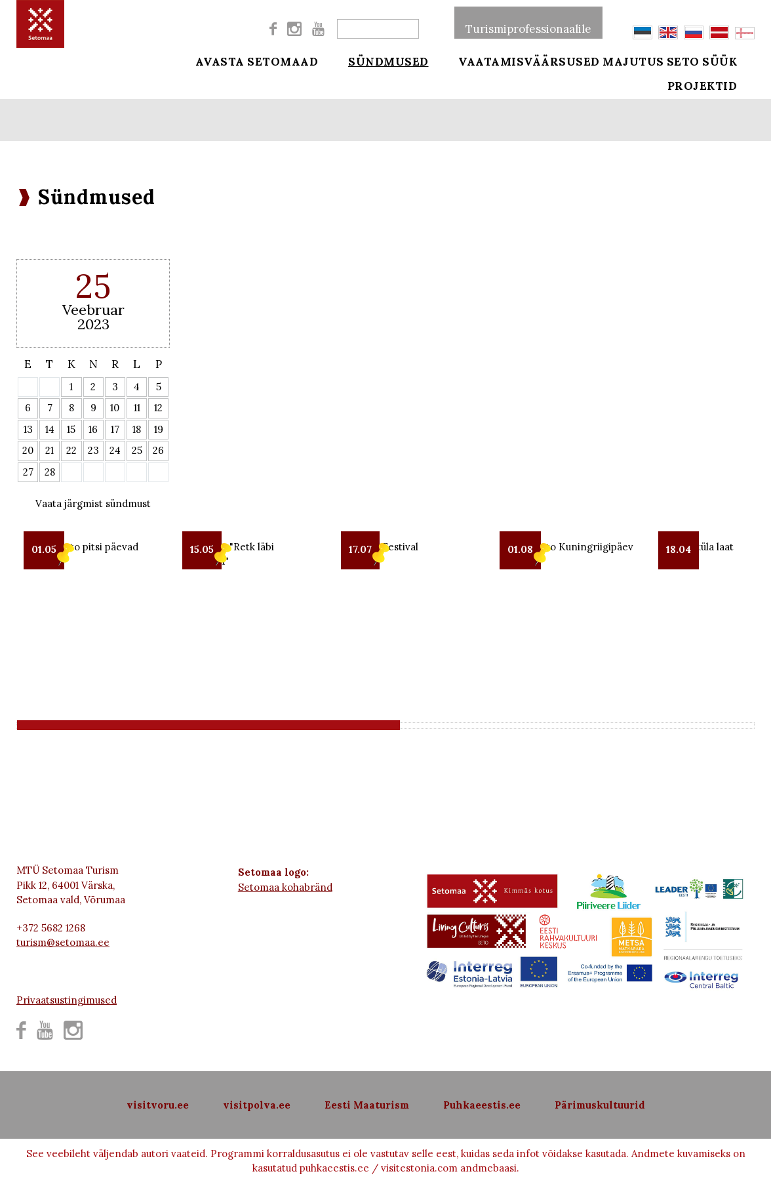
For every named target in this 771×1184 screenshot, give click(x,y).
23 (93, 450)
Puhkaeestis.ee (482, 1105)
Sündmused (379, 60)
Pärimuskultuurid (600, 1105)
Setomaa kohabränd (285, 887)
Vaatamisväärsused (511, 60)
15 (71, 429)
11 (137, 407)
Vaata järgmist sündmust (93, 503)
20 (27, 450)
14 (49, 429)
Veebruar (93, 309)
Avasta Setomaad (257, 60)
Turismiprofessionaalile (528, 22)
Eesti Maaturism (367, 1105)
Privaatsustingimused (66, 1000)
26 (158, 450)
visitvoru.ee (158, 1105)
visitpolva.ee (256, 1105)
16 (93, 429)
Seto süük (720, 60)
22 (71, 450)
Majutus (633, 60)
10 (114, 407)
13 (28, 429)
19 (158, 429)
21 (49, 450)
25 (137, 450)
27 (28, 472)
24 (115, 450)
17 (115, 429)
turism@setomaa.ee (62, 942)
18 (136, 429)
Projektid (721, 93)
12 (158, 407)
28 (50, 472)
